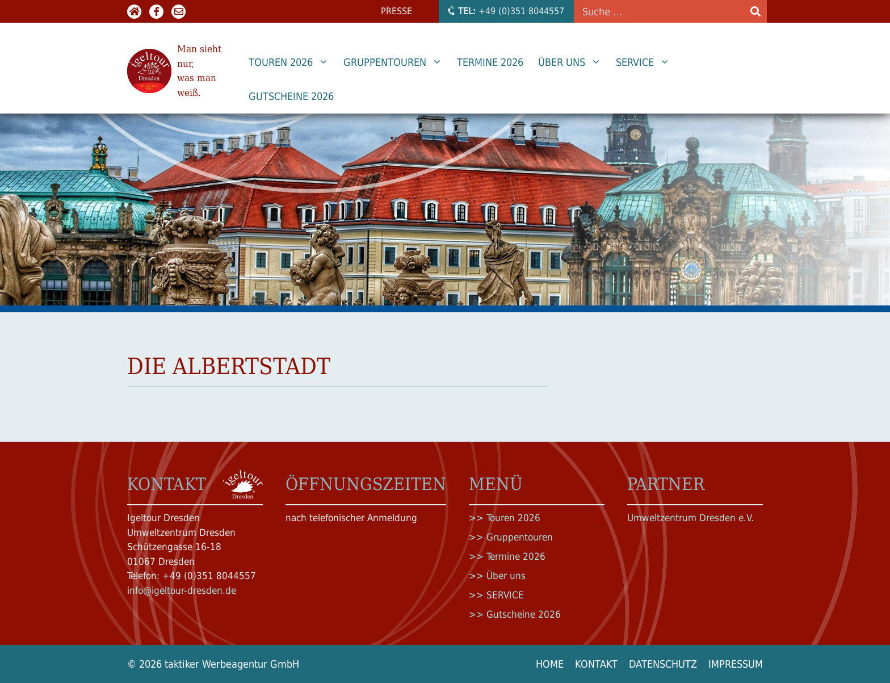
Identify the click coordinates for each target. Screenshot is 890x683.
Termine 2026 (490, 62)
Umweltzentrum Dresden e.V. (690, 517)
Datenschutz (663, 664)
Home (550, 664)
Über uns (573, 62)
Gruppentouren (396, 62)
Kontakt (596, 664)
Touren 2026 (292, 62)
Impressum (735, 664)
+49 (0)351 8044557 (505, 10)
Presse (396, 11)
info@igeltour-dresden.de (181, 590)
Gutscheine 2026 (291, 96)
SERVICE (646, 62)
